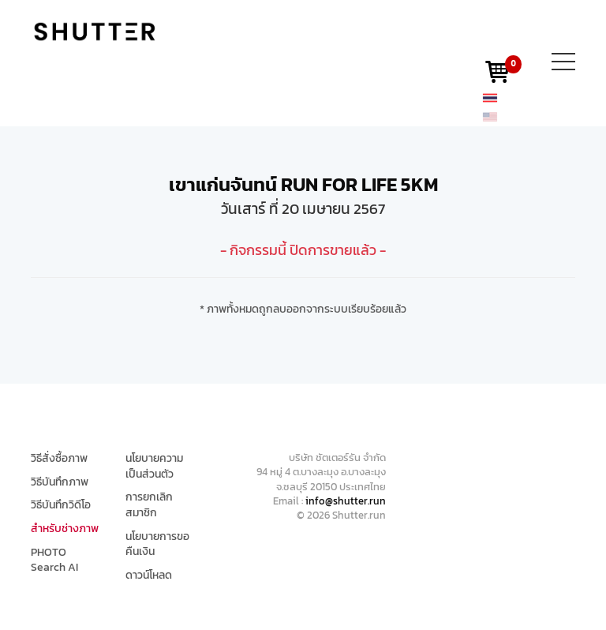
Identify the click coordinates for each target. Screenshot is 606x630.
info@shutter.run (345, 500)
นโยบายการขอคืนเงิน (157, 544)
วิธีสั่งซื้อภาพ (59, 459)
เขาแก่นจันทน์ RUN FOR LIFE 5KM (303, 184)
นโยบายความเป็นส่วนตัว (154, 466)
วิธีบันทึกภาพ (59, 482)
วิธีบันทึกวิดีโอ (61, 505)
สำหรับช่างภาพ (65, 529)
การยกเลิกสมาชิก (149, 504)
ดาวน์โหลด (148, 575)
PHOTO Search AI (54, 560)
